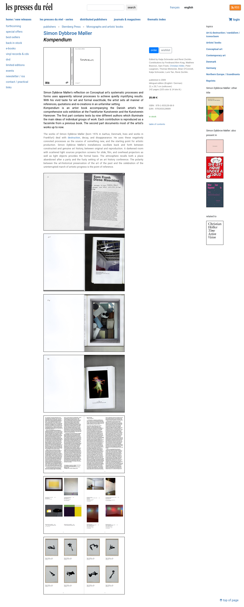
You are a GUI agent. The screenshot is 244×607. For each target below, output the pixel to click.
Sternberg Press (71, 26)
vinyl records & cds (17, 54)
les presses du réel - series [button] (56, 19)
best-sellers (13, 37)
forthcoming (13, 26)
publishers (49, 26)
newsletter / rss (15, 76)
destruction (74, 137)
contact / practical (17, 82)
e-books (11, 48)
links (9, 87)
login (234, 19)
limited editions (15, 65)
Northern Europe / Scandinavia (223, 74)
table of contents (157, 124)
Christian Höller (177, 66)
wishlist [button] (165, 50)
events (10, 70)
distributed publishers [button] (93, 19)
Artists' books (213, 42)
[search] (105, 7)
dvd (8, 59)
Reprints (210, 80)
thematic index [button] (156, 19)
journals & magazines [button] (127, 19)
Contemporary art (216, 55)
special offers (14, 31)
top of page (229, 600)
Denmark (211, 61)
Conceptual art (214, 49)
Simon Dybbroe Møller (67, 33)
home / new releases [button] (18, 19)
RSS (235, 7)
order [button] (154, 50)
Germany (211, 68)
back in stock (14, 43)
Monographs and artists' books (105, 26)
